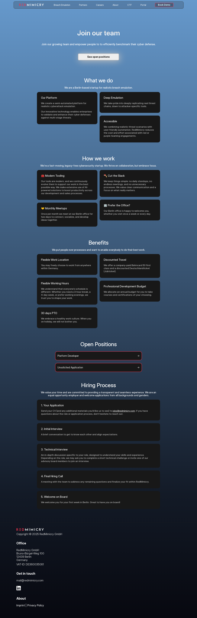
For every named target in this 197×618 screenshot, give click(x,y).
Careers (100, 5)
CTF (129, 5)
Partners (83, 5)
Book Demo (164, 4)
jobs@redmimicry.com (124, 410)
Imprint (20, 605)
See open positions (98, 56)
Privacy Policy (35, 605)
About (115, 5)
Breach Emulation (62, 5)
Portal (143, 5)
